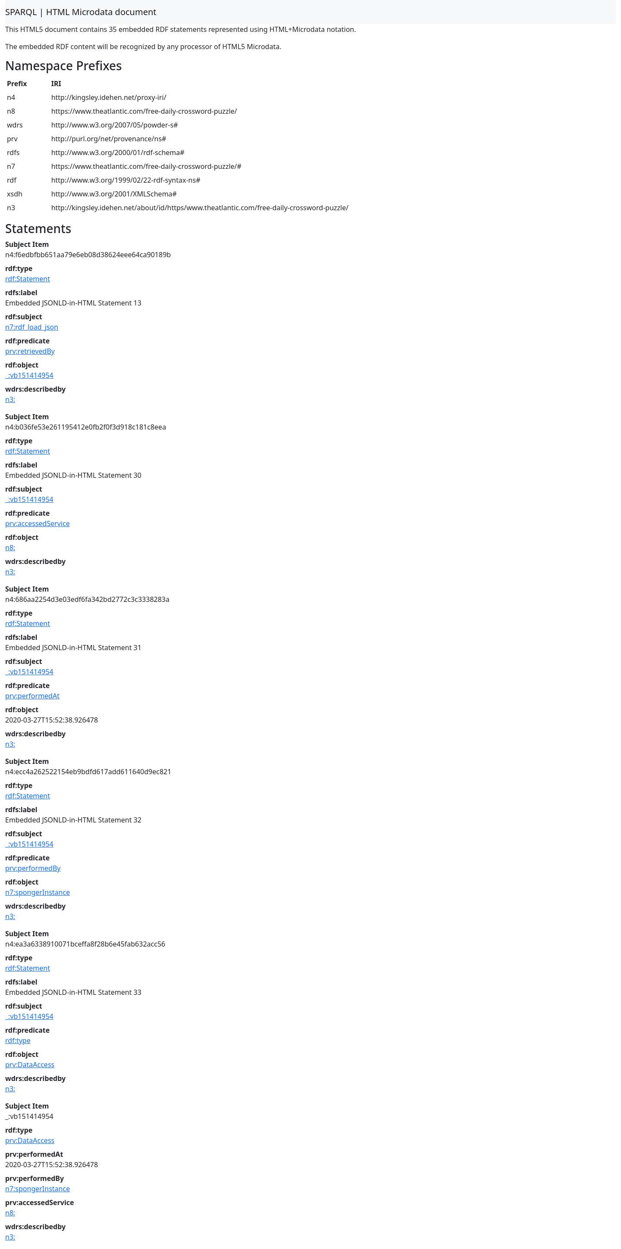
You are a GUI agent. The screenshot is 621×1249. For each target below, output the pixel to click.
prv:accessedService (37, 523)
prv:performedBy (33, 868)
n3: (10, 399)
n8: (10, 547)
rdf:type (18, 1040)
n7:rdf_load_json (31, 327)
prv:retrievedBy (30, 351)
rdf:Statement (27, 278)
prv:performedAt (32, 696)
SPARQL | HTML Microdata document (81, 12)
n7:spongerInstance (37, 892)
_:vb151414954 (29, 375)
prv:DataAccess (29, 1064)
